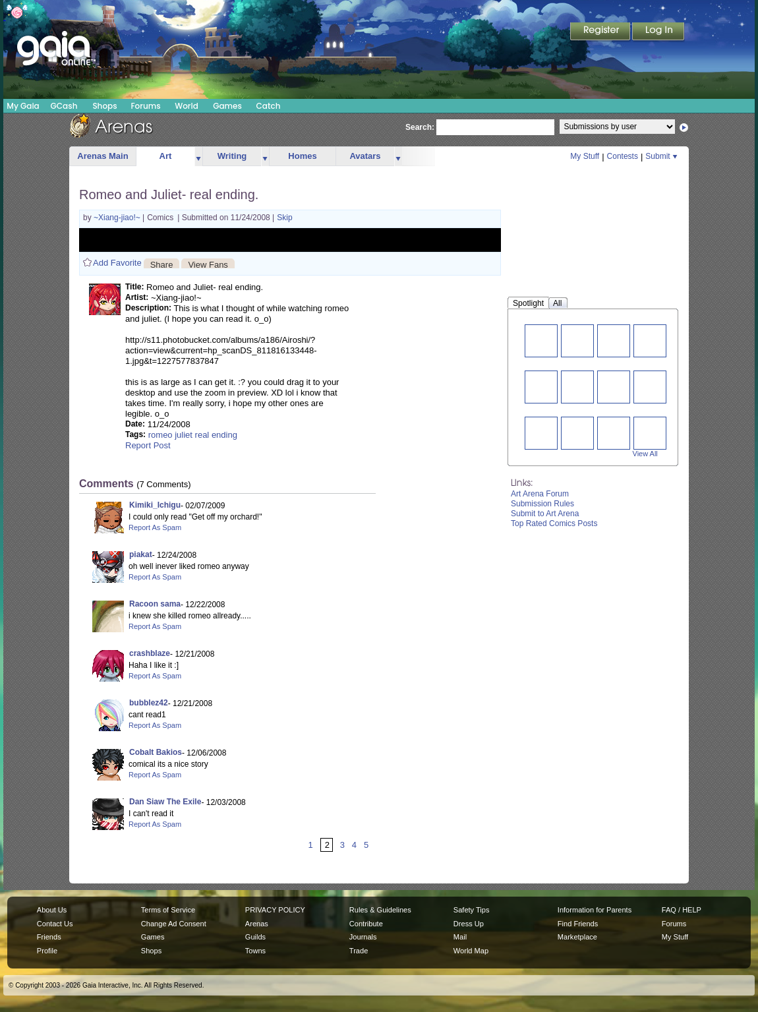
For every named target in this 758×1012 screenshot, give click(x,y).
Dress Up (468, 924)
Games (227, 105)
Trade (358, 951)
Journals (363, 937)
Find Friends (578, 924)
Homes (302, 156)
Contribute (366, 924)
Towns (255, 951)
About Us (52, 910)
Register (601, 32)
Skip (284, 217)
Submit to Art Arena (545, 513)
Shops (104, 105)
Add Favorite (117, 263)
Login (658, 32)
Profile (47, 951)
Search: (419, 127)
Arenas (256, 924)
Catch (268, 105)
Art (166, 156)
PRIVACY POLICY (275, 910)
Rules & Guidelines (380, 910)
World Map (470, 951)
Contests (622, 156)
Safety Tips (471, 910)
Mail (460, 937)
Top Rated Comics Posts (554, 523)
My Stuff (584, 156)
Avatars (364, 156)
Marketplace (577, 937)
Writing (232, 156)
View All (645, 454)
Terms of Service (168, 910)
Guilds (255, 937)
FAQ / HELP (681, 910)
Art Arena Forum (540, 493)
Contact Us (55, 924)
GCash (64, 105)
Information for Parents (594, 910)
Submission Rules (542, 503)
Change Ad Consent (173, 924)
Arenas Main (102, 156)
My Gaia (23, 105)
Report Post (148, 445)
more (198, 156)
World (186, 105)
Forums (145, 105)
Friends (49, 937)
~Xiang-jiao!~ (118, 217)
